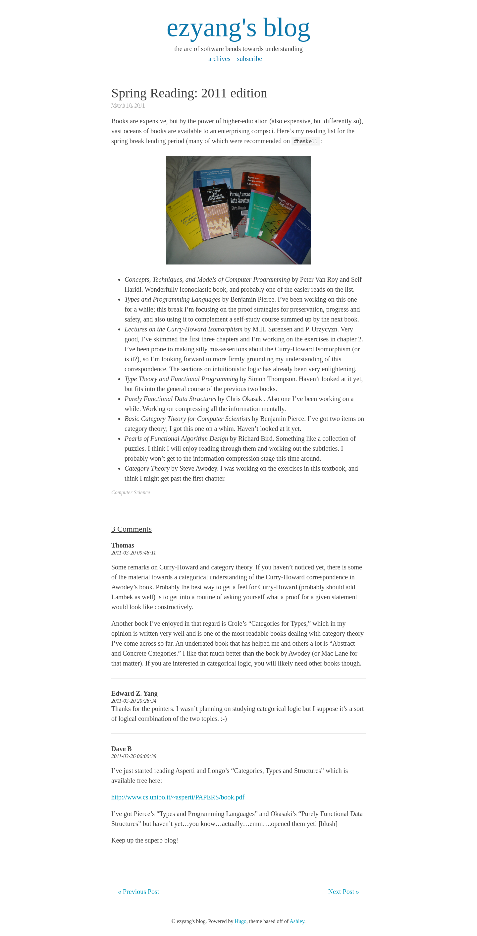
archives (219, 58)
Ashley (297, 921)
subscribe (249, 58)
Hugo (240, 921)
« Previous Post (138, 891)
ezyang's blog (238, 27)
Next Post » (343, 891)
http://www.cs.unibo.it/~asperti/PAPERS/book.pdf (177, 797)
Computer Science (130, 492)
